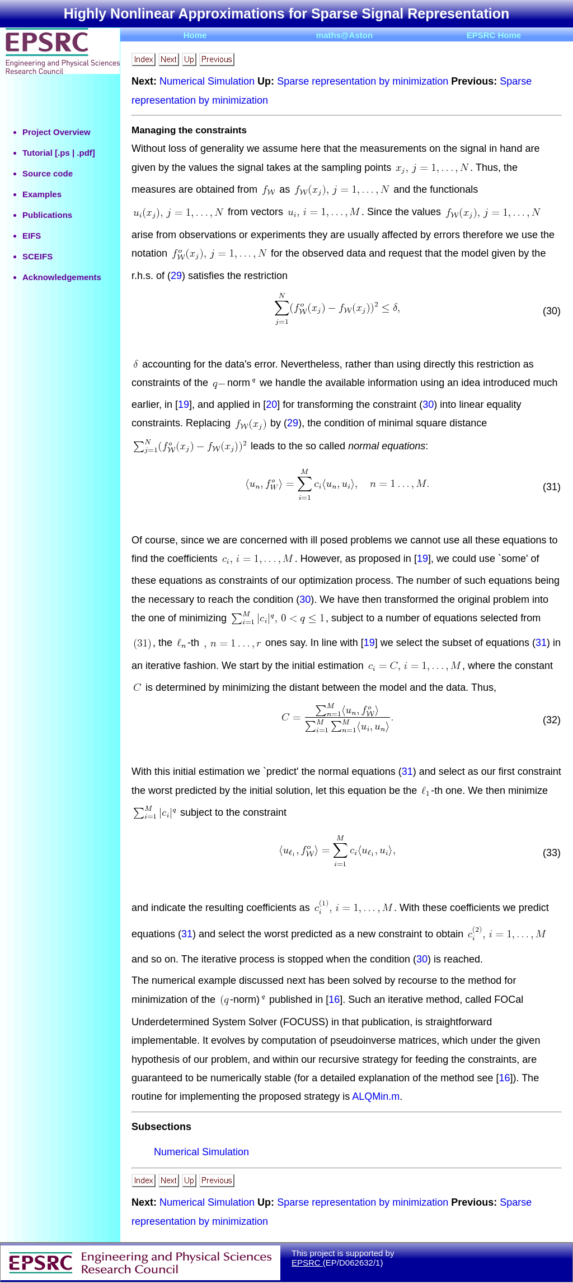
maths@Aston (344, 35)
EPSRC (307, 1262)
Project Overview (56, 132)
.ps (64, 152)
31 (541, 642)
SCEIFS (37, 256)
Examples (42, 194)
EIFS (31, 235)
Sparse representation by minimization (362, 81)
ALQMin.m (376, 1096)
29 (176, 275)
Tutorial (37, 152)
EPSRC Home (494, 35)
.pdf (84, 152)
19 (183, 404)
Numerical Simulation (207, 81)
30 (428, 404)
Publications (47, 215)
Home (195, 35)
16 (334, 999)
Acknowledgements (61, 277)
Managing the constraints (189, 130)
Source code (47, 173)
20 (271, 404)
